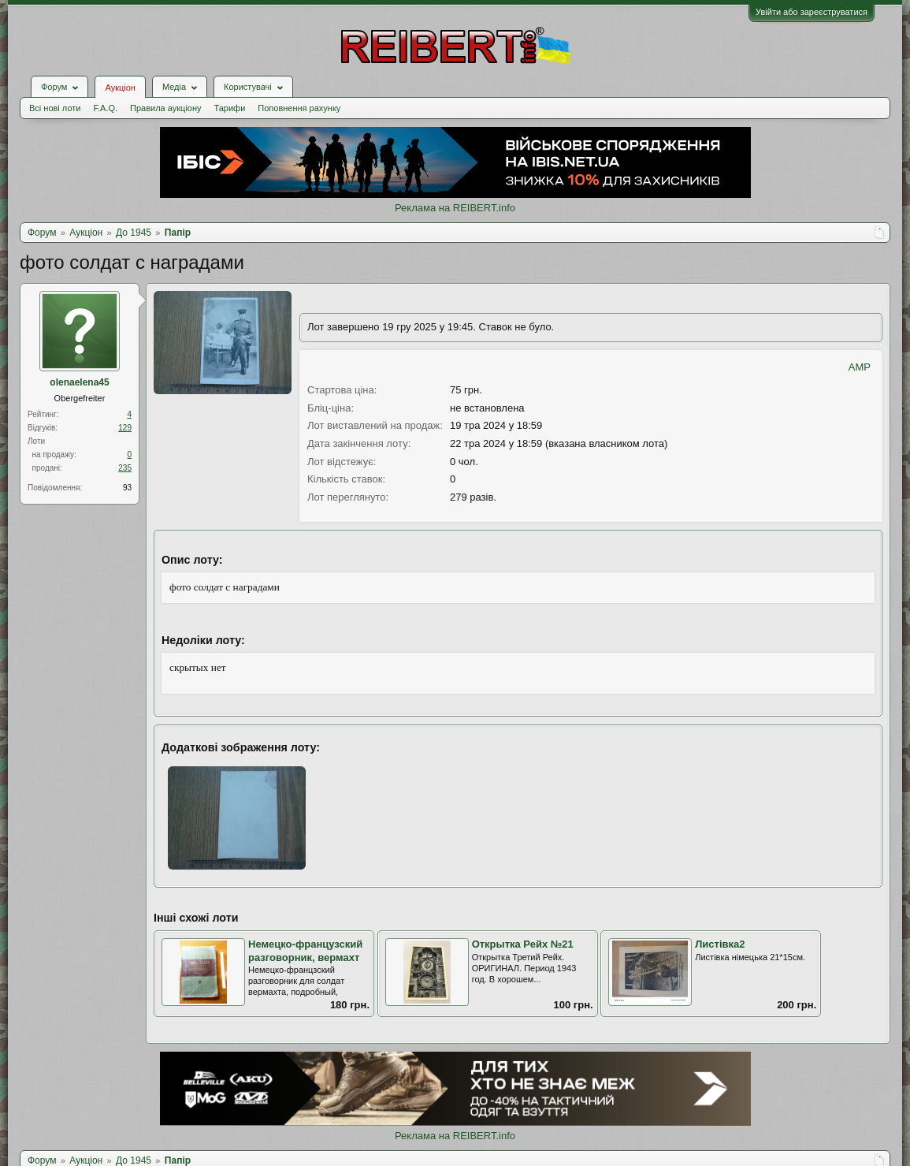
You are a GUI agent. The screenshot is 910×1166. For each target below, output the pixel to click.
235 (125, 468)
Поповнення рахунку (299, 108)
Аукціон (120, 87)
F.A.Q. (105, 108)
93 (127, 487)
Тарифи (230, 108)
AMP (860, 367)
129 (125, 427)
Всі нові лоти (54, 108)
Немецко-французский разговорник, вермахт (305, 950)
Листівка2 (720, 944)
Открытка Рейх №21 (523, 944)
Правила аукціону (165, 108)
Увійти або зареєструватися (811, 12)
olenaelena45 (79, 382)
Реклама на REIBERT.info (455, 208)
